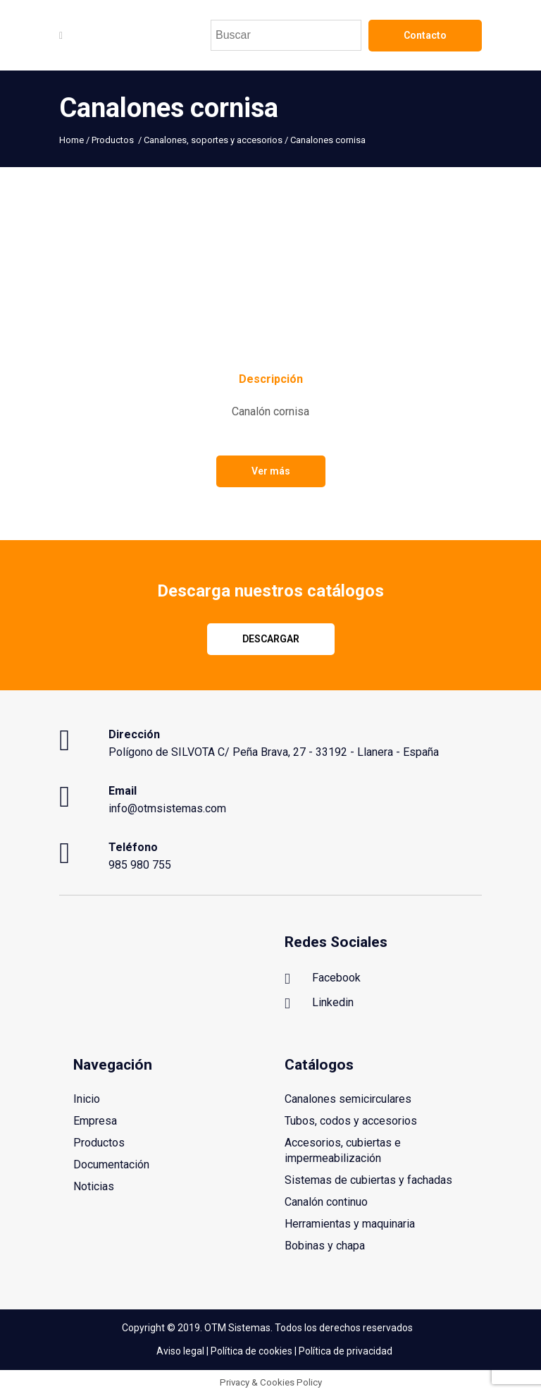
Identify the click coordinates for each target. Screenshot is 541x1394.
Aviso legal (180, 1350)
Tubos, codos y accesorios (351, 1120)
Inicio (86, 1099)
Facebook (323, 978)
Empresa (95, 1120)
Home (71, 140)
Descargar (270, 638)
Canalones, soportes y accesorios (213, 140)
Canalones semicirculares (348, 1099)
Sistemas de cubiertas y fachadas (368, 1180)
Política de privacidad (345, 1350)
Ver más (270, 471)
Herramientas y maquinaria (350, 1223)
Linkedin (319, 1003)
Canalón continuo (326, 1202)
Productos (113, 140)
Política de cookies (251, 1350)
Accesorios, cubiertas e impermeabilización (343, 1150)
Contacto (425, 35)
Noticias (93, 1186)
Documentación (111, 1164)
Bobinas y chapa (325, 1245)
